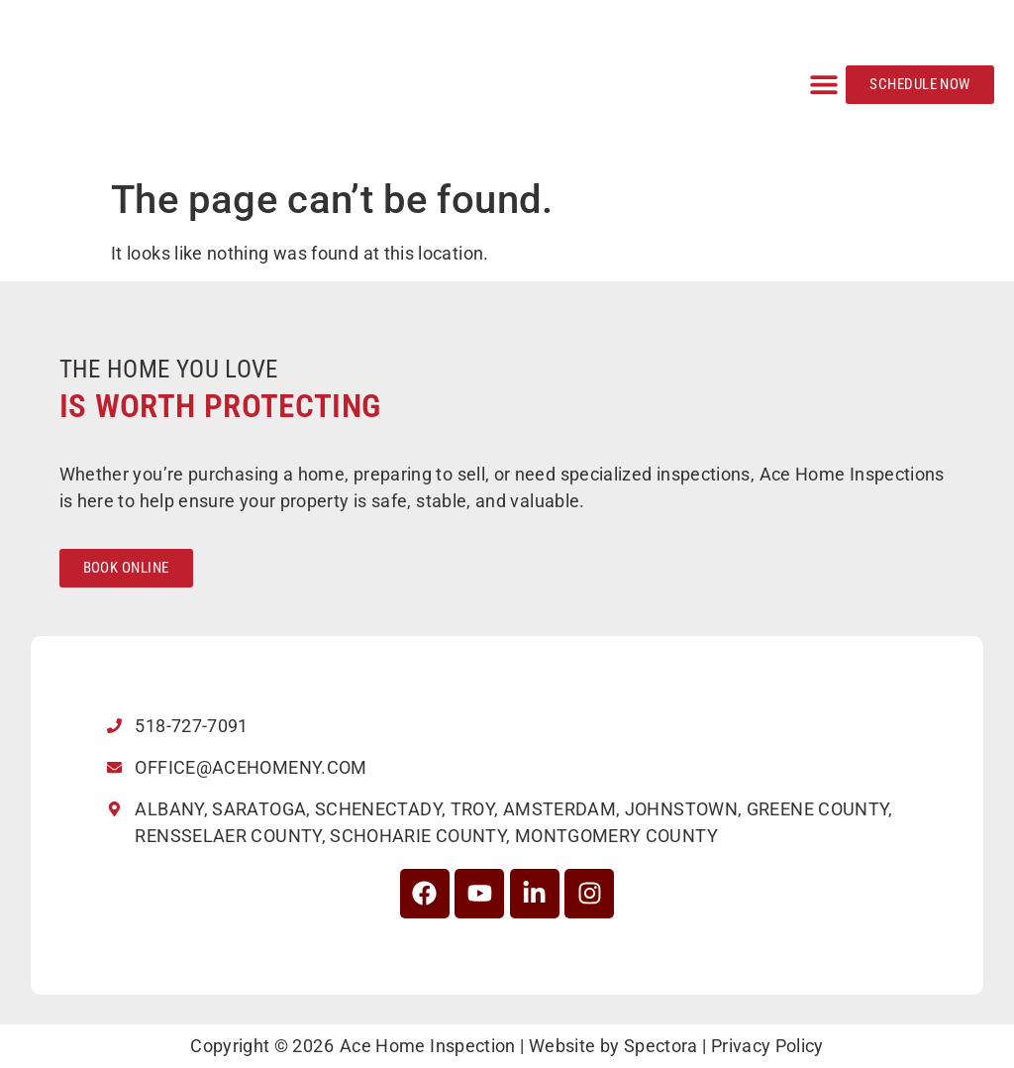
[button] (823, 84)
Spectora (661, 1045)
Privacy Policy (767, 1045)
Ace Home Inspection (428, 1045)
